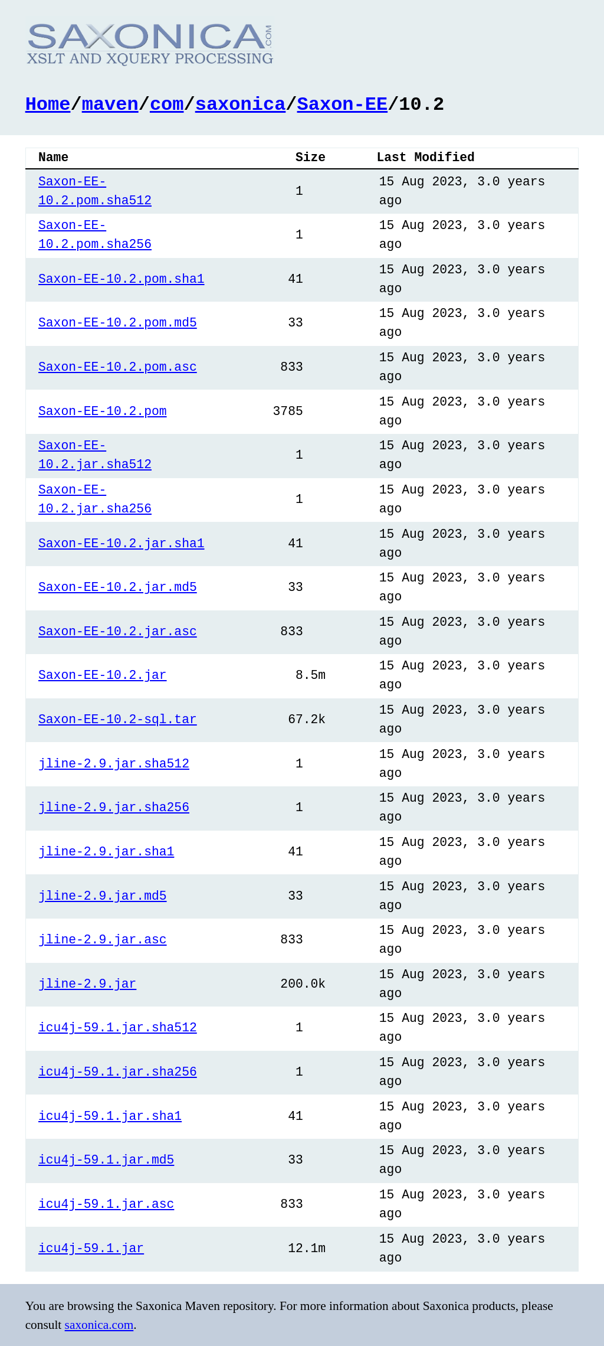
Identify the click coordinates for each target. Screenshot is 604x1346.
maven (110, 103)
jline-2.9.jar (87, 983)
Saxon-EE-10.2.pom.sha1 (121, 278)
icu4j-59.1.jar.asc (106, 1203)
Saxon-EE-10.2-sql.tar (117, 718)
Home (48, 103)
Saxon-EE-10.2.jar (102, 674)
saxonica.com (99, 1323)
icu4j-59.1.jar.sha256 (117, 1071)
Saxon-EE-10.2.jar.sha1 (121, 542)
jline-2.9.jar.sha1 (106, 851)
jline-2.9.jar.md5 (102, 895)
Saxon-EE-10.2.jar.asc (117, 630)
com (167, 103)
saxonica (240, 103)
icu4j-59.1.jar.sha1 (110, 1115)
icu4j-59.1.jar (91, 1247)
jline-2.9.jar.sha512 (113, 763)
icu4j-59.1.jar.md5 (106, 1159)
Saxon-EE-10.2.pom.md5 (117, 322)
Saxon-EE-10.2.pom (102, 410)
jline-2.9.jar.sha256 (113, 806)
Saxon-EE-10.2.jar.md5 (117, 586)
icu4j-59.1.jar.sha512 (117, 1026)
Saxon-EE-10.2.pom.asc (117, 366)
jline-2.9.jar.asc (102, 939)
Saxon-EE (342, 103)
